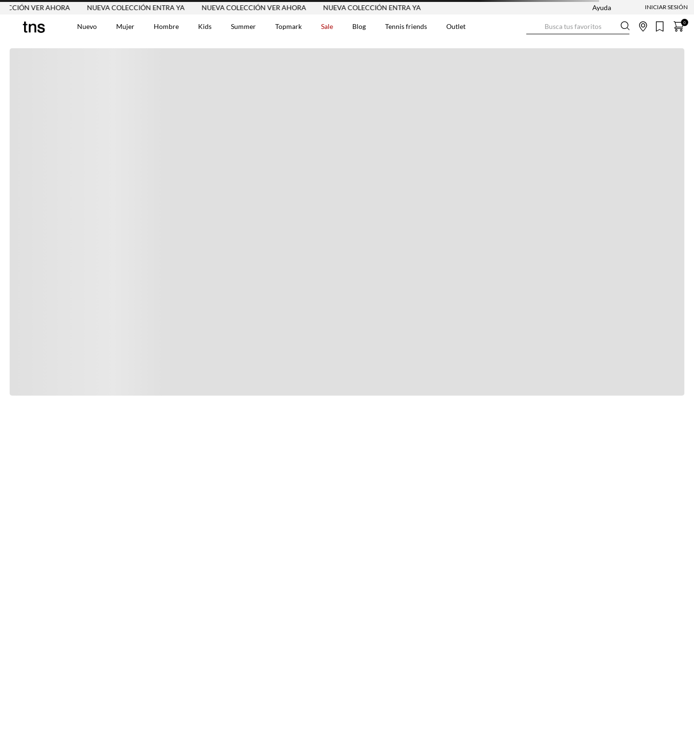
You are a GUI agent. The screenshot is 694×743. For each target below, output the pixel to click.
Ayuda (601, 7)
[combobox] (577, 26)
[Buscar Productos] (534, 26)
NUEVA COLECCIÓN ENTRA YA (139, 7)
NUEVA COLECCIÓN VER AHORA (257, 7)
